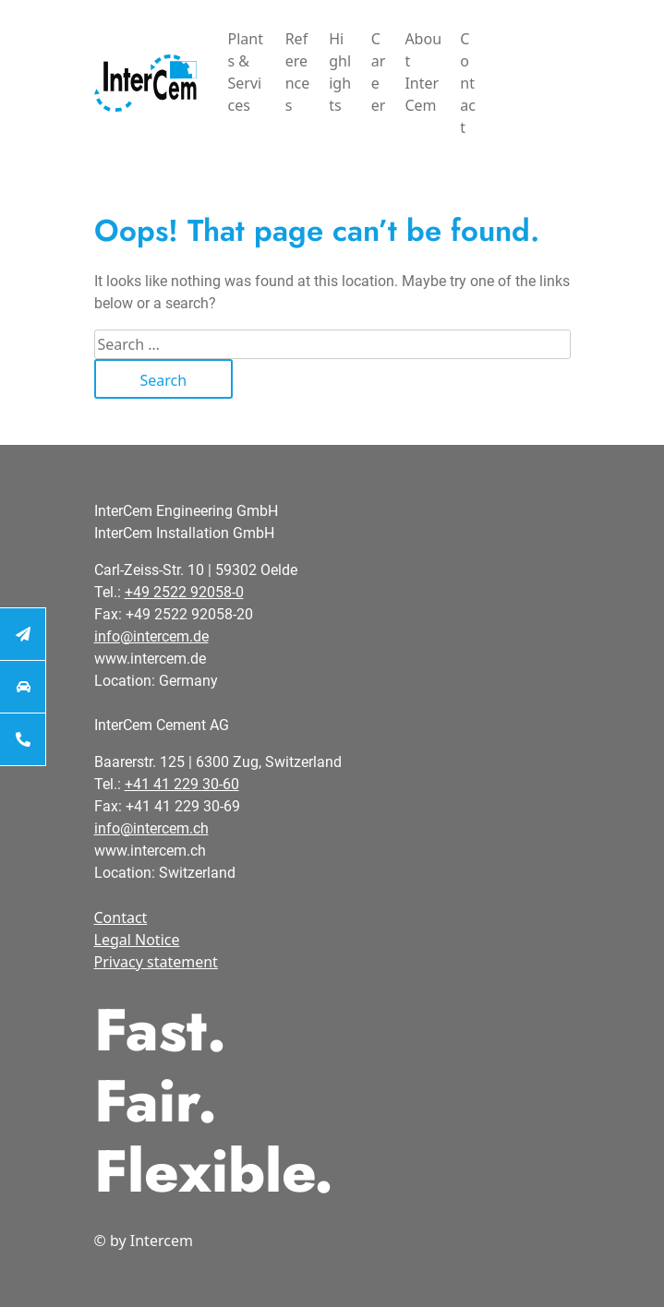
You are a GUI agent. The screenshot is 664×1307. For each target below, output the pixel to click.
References (297, 72)
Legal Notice (137, 939)
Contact (468, 83)
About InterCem (422, 72)
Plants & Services (245, 72)
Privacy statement (156, 962)
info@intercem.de (151, 636)
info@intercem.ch (151, 828)
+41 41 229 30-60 (182, 784)
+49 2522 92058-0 (184, 592)
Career (378, 72)
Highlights (340, 72)
